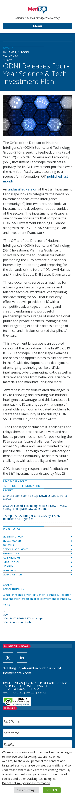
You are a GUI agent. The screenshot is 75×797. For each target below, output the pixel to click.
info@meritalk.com (17, 673)
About (6, 692)
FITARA (34, 689)
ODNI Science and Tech (17, 622)
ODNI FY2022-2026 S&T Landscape (23, 618)
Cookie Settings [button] (26, 790)
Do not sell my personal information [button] (26, 783)
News (19, 683)
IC (4, 611)
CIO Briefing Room (13, 536)
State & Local (15, 689)
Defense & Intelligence (15, 549)
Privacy (42, 692)
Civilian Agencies (12, 540)
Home (7, 683)
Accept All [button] (51, 790)
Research (47, 683)
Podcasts (25, 686)
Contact (30, 692)
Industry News (11, 562)
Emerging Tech (13, 486)
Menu (37, 26)
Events (31, 683)
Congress (8, 545)
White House (9, 570)
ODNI (6, 614)
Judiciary (8, 566)
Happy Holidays (11, 557)
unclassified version (22, 189)
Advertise (18, 692)
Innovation (32, 486)
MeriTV (10, 686)
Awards (42, 686)
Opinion (63, 683)
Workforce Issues (12, 574)
